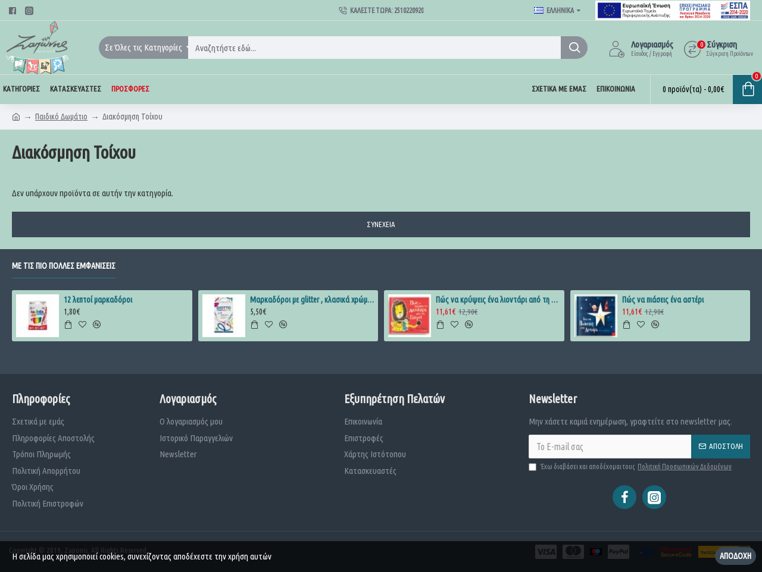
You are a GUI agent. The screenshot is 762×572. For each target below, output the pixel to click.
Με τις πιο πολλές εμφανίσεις (63, 266)
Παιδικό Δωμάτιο (61, 116)
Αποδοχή (735, 556)
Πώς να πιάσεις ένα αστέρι (663, 299)
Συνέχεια (381, 224)
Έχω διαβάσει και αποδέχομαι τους (631, 466)
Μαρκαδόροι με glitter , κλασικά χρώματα (312, 299)
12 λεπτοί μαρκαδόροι (98, 299)
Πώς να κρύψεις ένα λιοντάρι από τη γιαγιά (498, 299)
